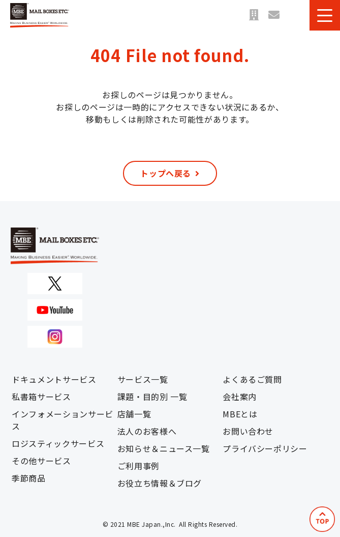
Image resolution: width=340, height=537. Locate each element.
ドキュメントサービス (54, 379)
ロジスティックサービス (58, 443)
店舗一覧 (253, 15)
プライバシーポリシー (265, 448)
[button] (325, 15)
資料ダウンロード (294, 15)
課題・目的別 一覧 (152, 396)
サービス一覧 (142, 379)
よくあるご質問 (252, 379)
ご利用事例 (138, 466)
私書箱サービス (41, 396)
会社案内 (240, 396)
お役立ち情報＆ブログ (159, 483)
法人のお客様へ (146, 431)
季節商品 (29, 478)
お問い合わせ (274, 15)
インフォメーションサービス (62, 420)
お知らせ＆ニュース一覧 (163, 448)
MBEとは (240, 414)
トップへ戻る (165, 173)
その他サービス (41, 461)
